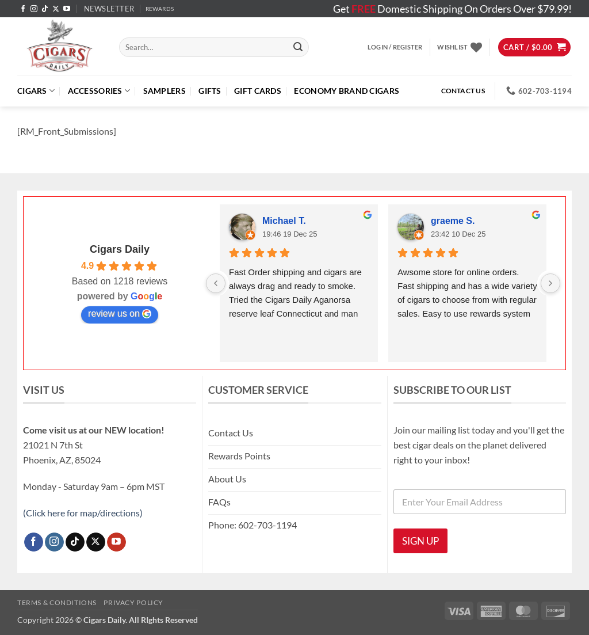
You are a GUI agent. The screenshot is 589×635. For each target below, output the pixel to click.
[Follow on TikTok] (44, 9)
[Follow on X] (55, 9)
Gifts (209, 91)
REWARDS (160, 9)
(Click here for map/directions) (83, 512)
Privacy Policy (133, 602)
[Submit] (298, 47)
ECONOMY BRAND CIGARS (346, 91)
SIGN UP (420, 541)
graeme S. (453, 221)
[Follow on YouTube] (66, 9)
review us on (119, 314)
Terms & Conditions (57, 602)
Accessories (99, 90)
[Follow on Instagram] (33, 9)
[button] (109, 8)
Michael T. (284, 221)
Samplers (164, 91)
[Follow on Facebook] (23, 9)
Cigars (36, 90)
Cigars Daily (120, 249)
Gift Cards (257, 91)
